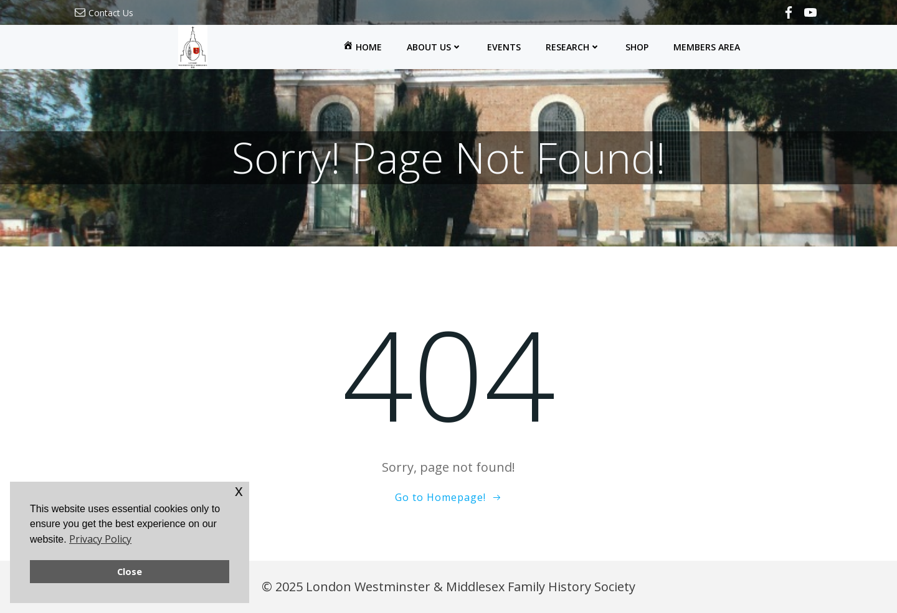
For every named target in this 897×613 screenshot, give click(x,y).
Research (573, 47)
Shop (636, 47)
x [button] (239, 491)
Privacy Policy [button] (100, 539)
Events (504, 47)
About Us (434, 47)
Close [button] (129, 572)
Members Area (706, 47)
